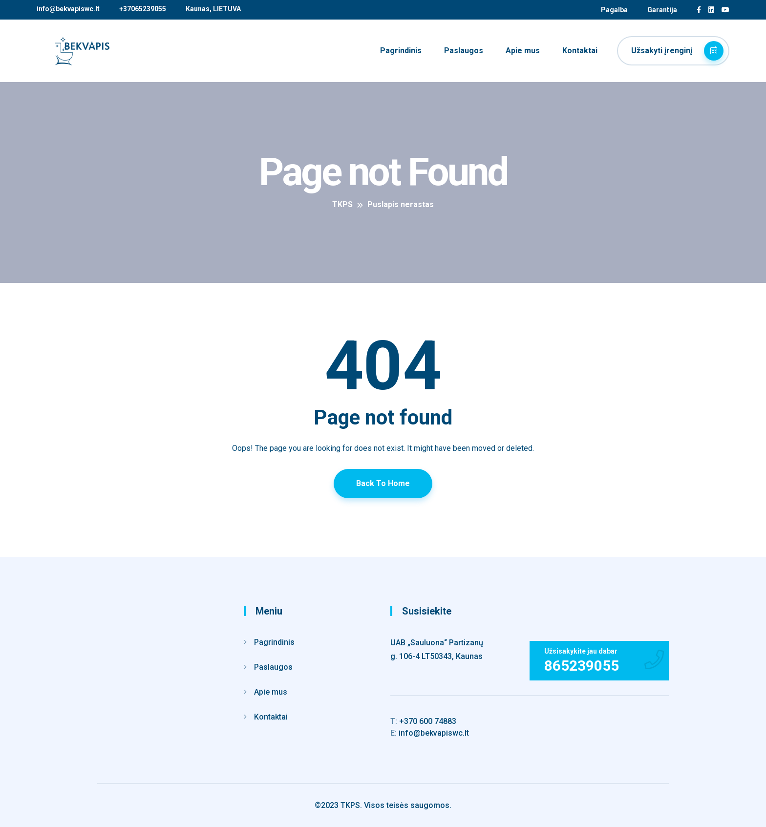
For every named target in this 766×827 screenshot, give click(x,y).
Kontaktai (579, 50)
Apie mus (523, 50)
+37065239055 (142, 9)
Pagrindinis (401, 50)
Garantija (662, 10)
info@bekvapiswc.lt (68, 9)
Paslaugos (463, 50)
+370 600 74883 (423, 721)
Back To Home (383, 483)
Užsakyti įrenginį (677, 51)
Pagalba (614, 10)
